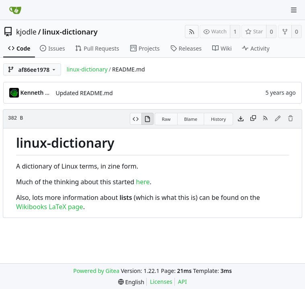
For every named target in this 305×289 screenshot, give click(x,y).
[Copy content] (253, 119)
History (218, 119)
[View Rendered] (147, 119)
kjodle (26, 32)
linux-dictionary (70, 32)
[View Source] (135, 119)
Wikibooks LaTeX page (49, 206)
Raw (166, 119)
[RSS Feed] (192, 31)
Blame (190, 119)
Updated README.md (84, 93)
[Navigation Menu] (294, 10)
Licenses (161, 281)
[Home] (15, 10)
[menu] (131, 282)
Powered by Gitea (96, 271)
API (182, 281)
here (142, 181)
